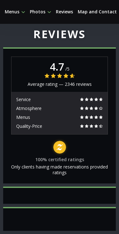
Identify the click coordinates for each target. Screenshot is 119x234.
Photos (40, 12)
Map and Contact (97, 12)
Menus (15, 12)
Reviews (64, 12)
